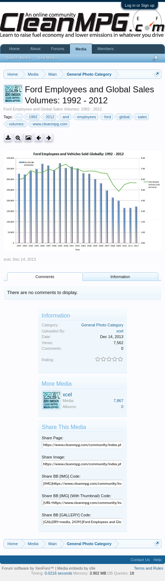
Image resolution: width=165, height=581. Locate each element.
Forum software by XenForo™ (28, 568)
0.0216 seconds (58, 573)
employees (85, 117)
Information (120, 277)
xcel (7, 259)
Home (14, 49)
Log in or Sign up (139, 5)
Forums (57, 49)
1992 (32, 117)
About (35, 49)
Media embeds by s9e (76, 568)
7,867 (118, 400)
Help (157, 560)
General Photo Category (102, 325)
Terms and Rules (148, 568)
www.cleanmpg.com (49, 124)
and (64, 117)
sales (141, 117)
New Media (47, 58)
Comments (44, 277)
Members (106, 49)
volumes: (15, 124)
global (123, 117)
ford (106, 117)
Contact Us (140, 560)
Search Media (18, 58)
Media (80, 49)
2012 (49, 117)
